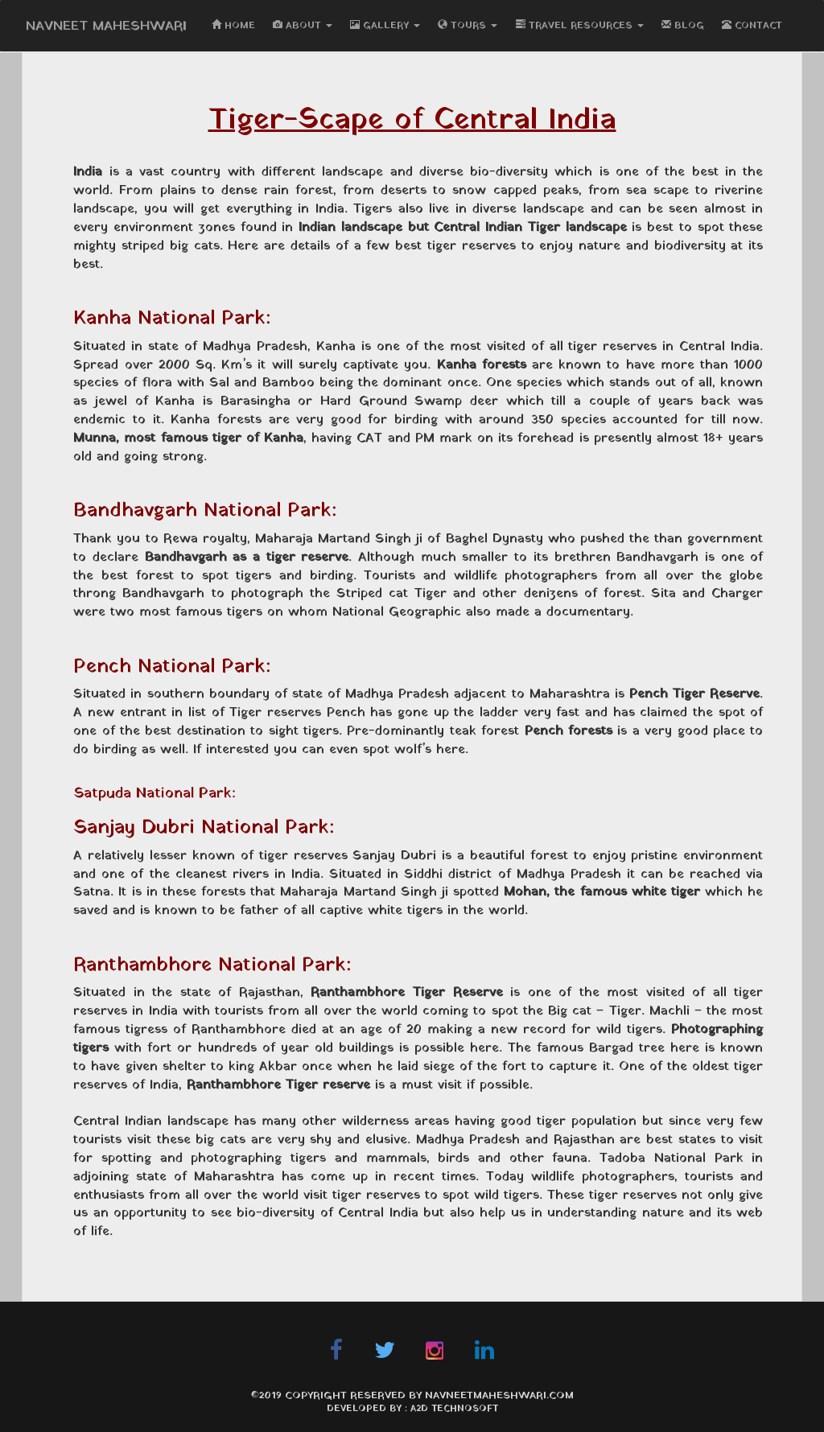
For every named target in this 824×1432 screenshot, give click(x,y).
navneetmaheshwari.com (499, 1396)
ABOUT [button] (302, 26)
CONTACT (752, 26)
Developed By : (368, 1408)
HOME (233, 26)
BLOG (682, 26)
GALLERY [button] (385, 26)
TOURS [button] (467, 26)
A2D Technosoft (454, 1408)
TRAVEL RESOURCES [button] (580, 26)
